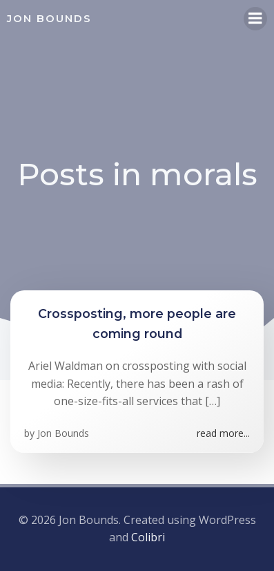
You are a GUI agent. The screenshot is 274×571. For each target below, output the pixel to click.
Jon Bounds (63, 433)
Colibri (148, 537)
